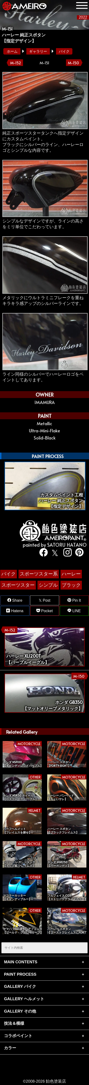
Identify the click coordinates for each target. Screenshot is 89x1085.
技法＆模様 (14, 1023)
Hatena (14, 611)
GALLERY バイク (20, 986)
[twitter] (54, 553)
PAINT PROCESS (20, 974)
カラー (10, 1048)
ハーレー (71, 573)
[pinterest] (78, 553)
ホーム (12, 51)
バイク (64, 51)
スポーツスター (18, 585)
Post (44, 600)
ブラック (71, 585)
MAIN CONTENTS (20, 962)
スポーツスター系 (39, 573)
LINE (74, 611)
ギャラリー (38, 51)
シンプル (48, 585)
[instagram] (66, 553)
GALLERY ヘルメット (24, 999)
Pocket (44, 611)
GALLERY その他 (20, 1011)
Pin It (74, 600)
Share (14, 600)
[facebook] (42, 553)
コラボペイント (18, 1036)
